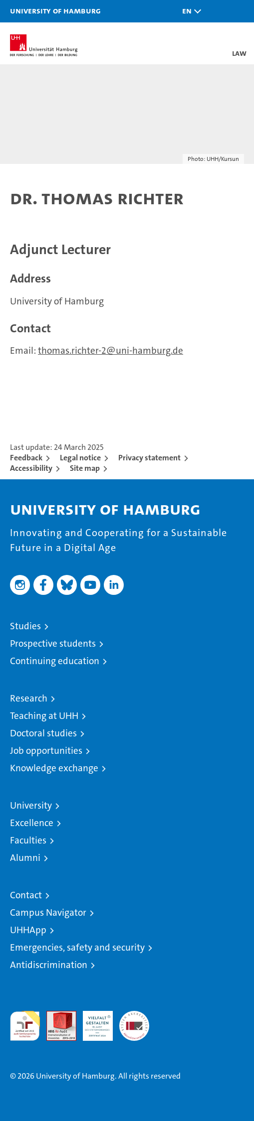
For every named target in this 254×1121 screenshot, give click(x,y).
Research (28, 698)
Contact (26, 895)
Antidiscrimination (48, 965)
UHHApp (28, 930)
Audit (55, 1016)
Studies (25, 626)
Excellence (31, 823)
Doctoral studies (43, 733)
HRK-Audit (92, 1021)
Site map (85, 468)
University (31, 805)
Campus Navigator (48, 912)
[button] (189, 11)
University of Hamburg (55, 10)
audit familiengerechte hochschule (25, 1026)
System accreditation (134, 1021)
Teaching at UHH (44, 715)
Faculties (28, 840)
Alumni (25, 857)
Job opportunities (46, 750)
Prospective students (53, 643)
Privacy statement (149, 457)
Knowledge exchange (54, 768)
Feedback (26, 457)
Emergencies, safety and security (77, 947)
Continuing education (54, 661)
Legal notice (80, 457)
